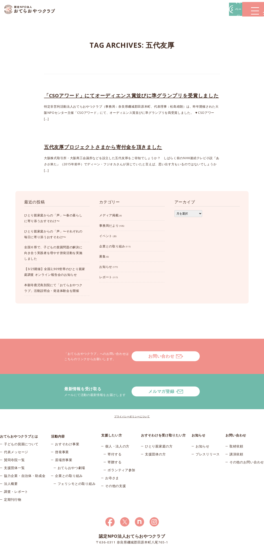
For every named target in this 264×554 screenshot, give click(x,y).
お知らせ (105, 267)
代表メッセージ (16, 436)
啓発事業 (62, 436)
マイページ (197, 9)
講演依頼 (236, 436)
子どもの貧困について (21, 428)
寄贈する (114, 444)
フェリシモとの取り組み (77, 468)
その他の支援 (115, 468)
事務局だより (109, 225)
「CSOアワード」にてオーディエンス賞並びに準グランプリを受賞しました (131, 95)
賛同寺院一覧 (14, 444)
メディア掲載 (109, 215)
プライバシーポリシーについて (132, 398)
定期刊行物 (12, 484)
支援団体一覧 (14, 452)
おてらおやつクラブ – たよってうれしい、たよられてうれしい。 (33, 9)
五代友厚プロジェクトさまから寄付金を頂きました (103, 147)
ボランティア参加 (121, 452)
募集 (102, 256)
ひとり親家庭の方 (159, 428)
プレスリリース (208, 436)
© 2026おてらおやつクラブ (52, 549)
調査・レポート (16, 476)
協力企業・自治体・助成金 (24, 460)
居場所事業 (63, 444)
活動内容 (58, 417)
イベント (105, 236)
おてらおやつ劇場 (71, 452)
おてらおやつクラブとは (19, 417)
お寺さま (112, 460)
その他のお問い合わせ (246, 444)
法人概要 (11, 468)
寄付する (114, 436)
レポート (105, 277)
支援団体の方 (155, 436)
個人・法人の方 (117, 428)
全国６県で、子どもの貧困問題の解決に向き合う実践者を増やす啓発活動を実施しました (53, 253)
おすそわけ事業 (67, 428)
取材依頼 (236, 428)
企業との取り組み (112, 246)
